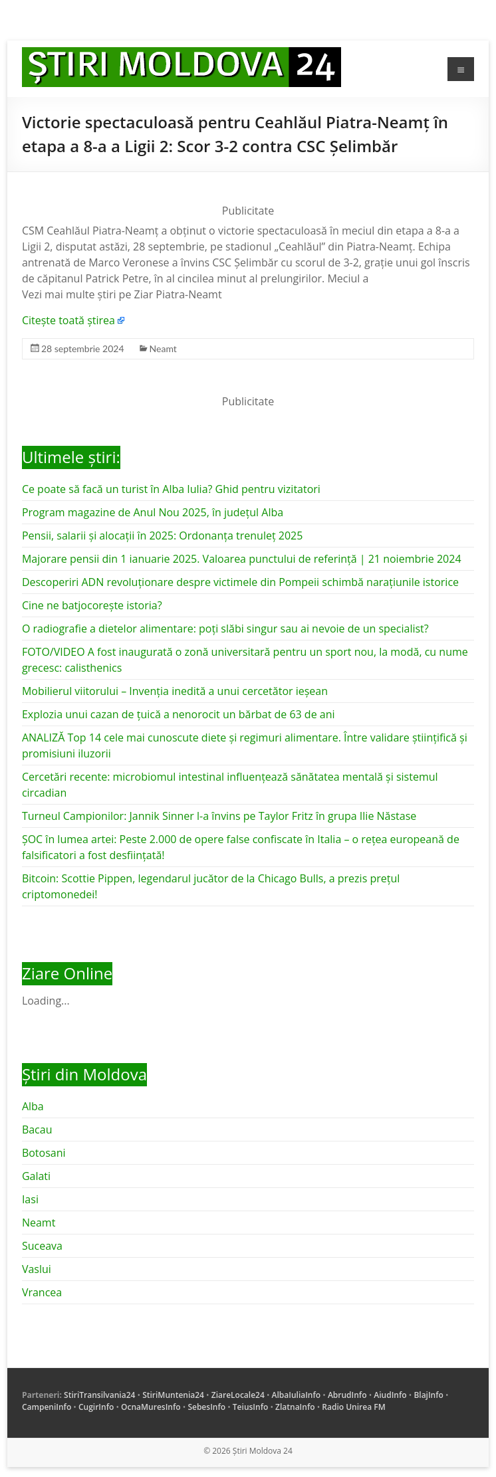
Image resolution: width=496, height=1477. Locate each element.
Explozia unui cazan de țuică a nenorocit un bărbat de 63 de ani (178, 714)
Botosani (44, 1152)
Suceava (42, 1245)
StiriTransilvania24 (99, 1395)
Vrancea (42, 1292)
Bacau (37, 1129)
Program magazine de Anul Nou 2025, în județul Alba (152, 512)
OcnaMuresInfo (151, 1407)
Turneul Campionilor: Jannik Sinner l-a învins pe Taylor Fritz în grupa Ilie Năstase (219, 816)
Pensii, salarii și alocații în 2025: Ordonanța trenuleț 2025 (162, 535)
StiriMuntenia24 (173, 1395)
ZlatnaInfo (295, 1407)
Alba (33, 1106)
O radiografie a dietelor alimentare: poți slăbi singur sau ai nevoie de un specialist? (225, 628)
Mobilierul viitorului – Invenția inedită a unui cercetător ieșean (175, 691)
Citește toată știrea (68, 320)
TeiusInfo (250, 1407)
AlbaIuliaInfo (296, 1395)
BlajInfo (428, 1395)
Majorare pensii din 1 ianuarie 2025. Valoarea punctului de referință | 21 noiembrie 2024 (241, 558)
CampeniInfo (46, 1407)
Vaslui (36, 1269)
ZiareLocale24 (238, 1395)
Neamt (163, 348)
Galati (36, 1176)
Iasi (30, 1199)
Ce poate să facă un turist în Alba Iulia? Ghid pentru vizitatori (171, 489)
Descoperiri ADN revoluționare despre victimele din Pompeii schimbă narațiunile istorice (240, 582)
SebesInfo (206, 1407)
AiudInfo (390, 1395)
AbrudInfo (347, 1395)
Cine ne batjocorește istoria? (92, 605)
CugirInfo (96, 1407)
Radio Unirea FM (353, 1407)
